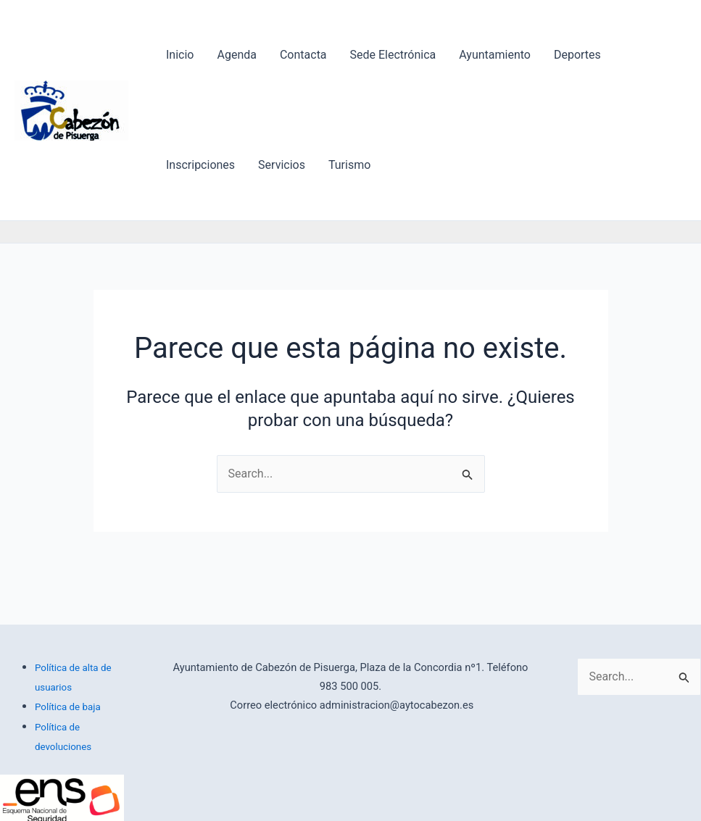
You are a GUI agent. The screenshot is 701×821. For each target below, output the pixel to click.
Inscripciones (200, 165)
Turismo (349, 165)
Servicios (281, 165)
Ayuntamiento (495, 55)
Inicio (180, 55)
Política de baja (68, 706)
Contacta (303, 55)
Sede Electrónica (393, 55)
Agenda (236, 55)
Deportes (577, 55)
